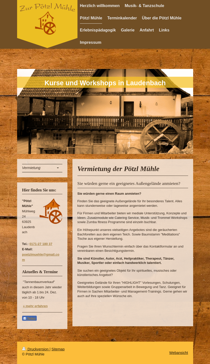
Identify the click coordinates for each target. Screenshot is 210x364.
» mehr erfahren (35, 306)
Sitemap (58, 349)
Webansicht (178, 353)
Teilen (29, 318)
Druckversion (36, 349)
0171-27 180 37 (40, 244)
